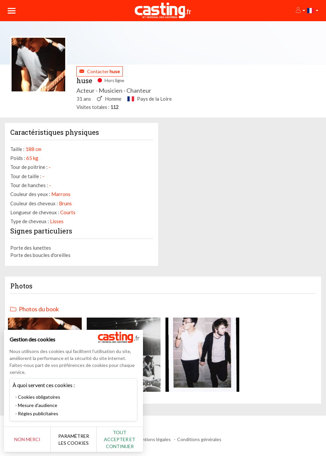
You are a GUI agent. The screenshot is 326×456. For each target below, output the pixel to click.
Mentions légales (153, 439)
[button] (300, 10)
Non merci (27, 439)
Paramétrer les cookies (73, 439)
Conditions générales (199, 439)
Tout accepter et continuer (119, 439)
